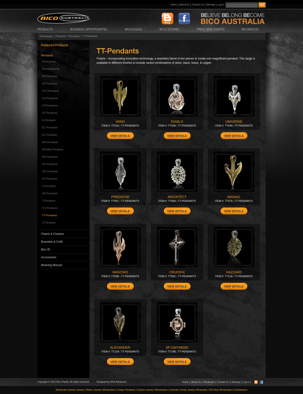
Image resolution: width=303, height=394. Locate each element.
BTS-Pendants (50, 90)
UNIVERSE (233, 121)
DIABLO (177, 121)
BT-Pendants (49, 83)
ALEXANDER (120, 347)
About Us (184, 4)
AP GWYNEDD (177, 347)
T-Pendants (48, 200)
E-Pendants (49, 120)
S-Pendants (49, 186)
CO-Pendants (50, 98)
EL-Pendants (49, 134)
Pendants (74, 36)
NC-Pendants (50, 164)
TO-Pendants (50, 208)
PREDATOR (120, 197)
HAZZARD (234, 272)
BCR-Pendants (50, 69)
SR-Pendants (50, 193)
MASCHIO (120, 272)
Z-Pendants (49, 222)
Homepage (46, 36)
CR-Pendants (50, 105)
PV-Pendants (49, 178)
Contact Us (198, 4)
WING (120, 121)
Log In (221, 4)
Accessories (48, 257)
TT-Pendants (49, 215)
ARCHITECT (177, 197)
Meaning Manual (51, 265)
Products (60, 36)
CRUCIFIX (177, 272)
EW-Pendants (50, 142)
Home (174, 4)
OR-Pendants (50, 171)
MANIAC (233, 197)
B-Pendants (49, 61)
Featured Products (54, 45)
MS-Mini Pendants (52, 149)
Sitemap (210, 4)
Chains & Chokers (52, 234)
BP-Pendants (50, 76)
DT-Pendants (49, 112)
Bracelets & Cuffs (52, 241)
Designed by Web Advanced (111, 382)
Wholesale (208, 382)
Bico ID (45, 249)
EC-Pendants (50, 127)
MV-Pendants (50, 156)
